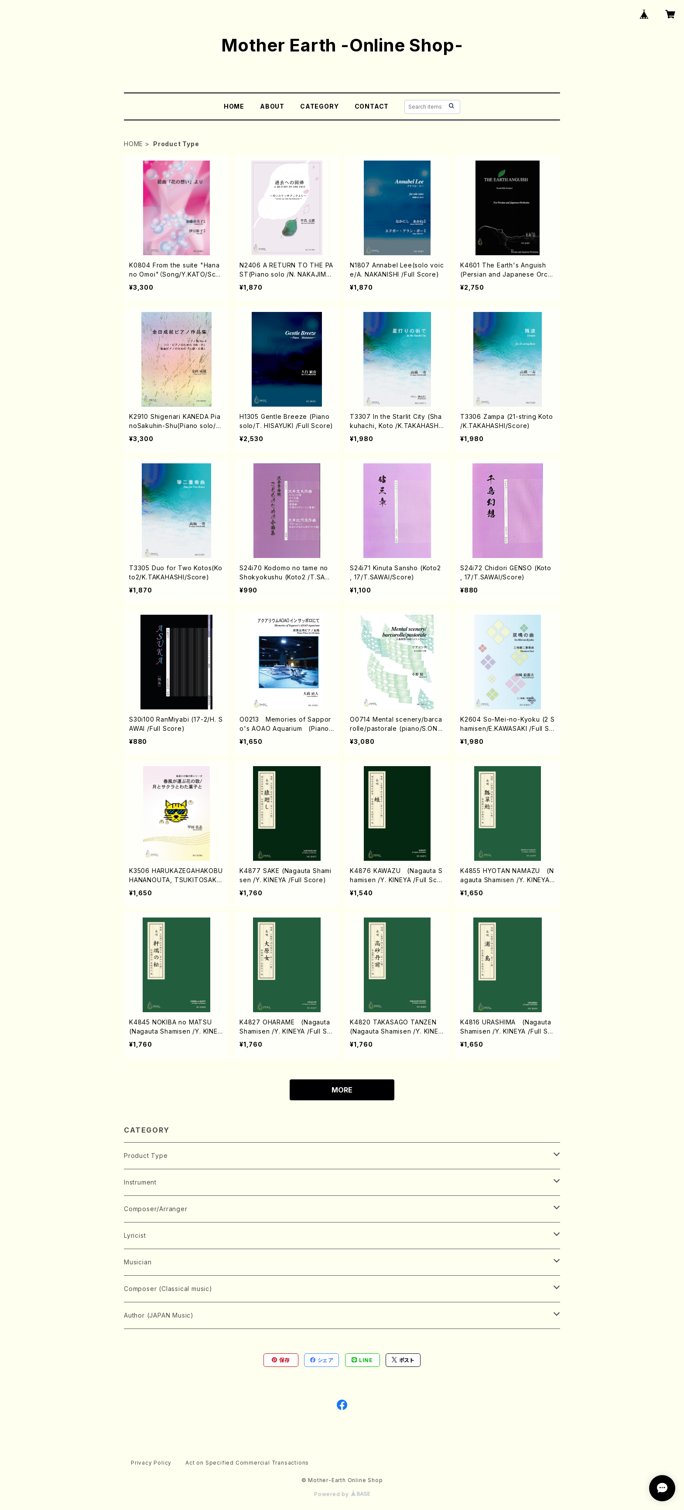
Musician (137, 1262)
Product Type (146, 1155)
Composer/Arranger (156, 1208)
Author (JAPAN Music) (159, 1315)
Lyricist (135, 1235)
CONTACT (372, 106)
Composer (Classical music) (168, 1288)
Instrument (140, 1182)
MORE (342, 1089)
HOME (234, 106)
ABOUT (272, 106)
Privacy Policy (151, 1462)
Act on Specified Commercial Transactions (247, 1462)
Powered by (342, 1494)
